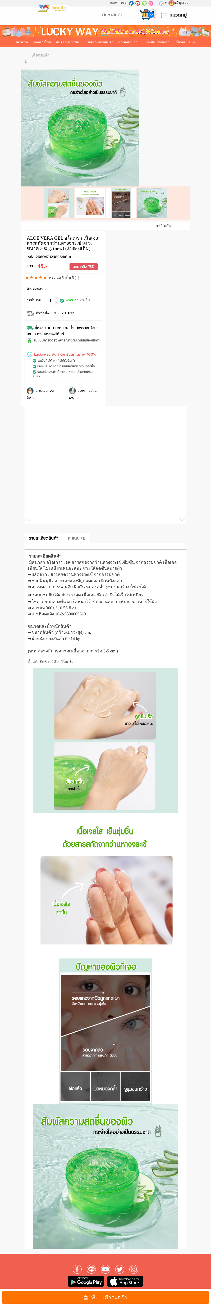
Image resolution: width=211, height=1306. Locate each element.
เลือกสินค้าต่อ (36, 58)
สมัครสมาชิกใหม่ (68, 42)
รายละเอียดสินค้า (43, 536)
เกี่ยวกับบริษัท (185, 42)
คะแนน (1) (76, 536)
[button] (65, 518)
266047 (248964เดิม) (53, 254)
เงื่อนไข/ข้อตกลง (157, 42)
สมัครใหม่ (168, 3)
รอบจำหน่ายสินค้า (100, 42)
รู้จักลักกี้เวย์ (42, 42)
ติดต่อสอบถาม (129, 42)
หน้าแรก (22, 42)
